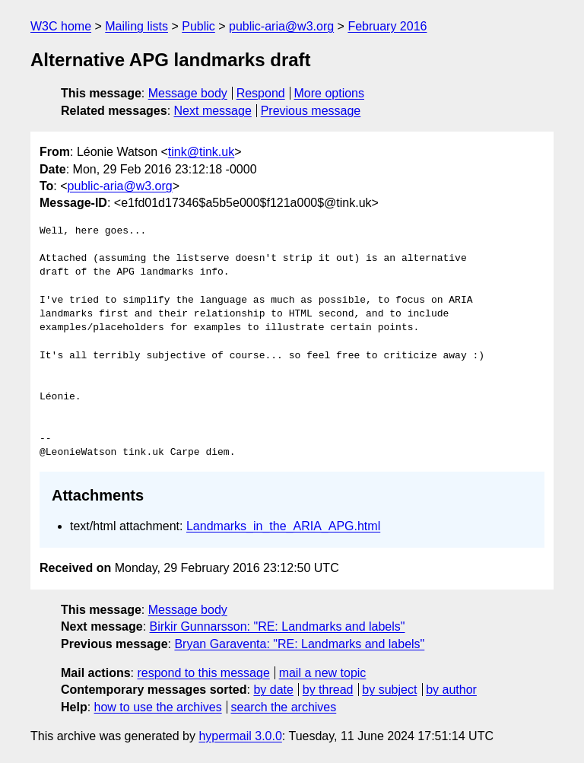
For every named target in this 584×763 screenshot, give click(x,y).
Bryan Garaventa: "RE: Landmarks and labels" (299, 643)
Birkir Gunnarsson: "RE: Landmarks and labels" (277, 626)
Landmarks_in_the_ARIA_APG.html (283, 526)
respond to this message (203, 672)
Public (198, 26)
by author (451, 689)
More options (329, 93)
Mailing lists (136, 26)
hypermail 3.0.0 (239, 736)
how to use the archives (158, 707)
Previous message (311, 110)
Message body (187, 93)
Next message (213, 110)
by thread (328, 689)
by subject (389, 689)
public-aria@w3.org (281, 26)
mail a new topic (323, 672)
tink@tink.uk (201, 151)
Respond (260, 93)
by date (273, 689)
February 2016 (387, 26)
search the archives (284, 707)
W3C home (60, 26)
